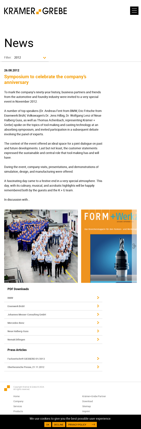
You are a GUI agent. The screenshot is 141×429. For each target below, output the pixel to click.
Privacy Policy (77, 424)
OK (47, 424)
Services (17, 406)
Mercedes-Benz (16, 322)
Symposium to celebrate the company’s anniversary (45, 79)
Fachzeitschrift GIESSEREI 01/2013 (26, 358)
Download (87, 401)
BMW (10, 297)
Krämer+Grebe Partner (94, 396)
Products (18, 411)
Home (16, 396)
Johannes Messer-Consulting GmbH (27, 314)
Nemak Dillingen (16, 339)
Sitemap (86, 406)
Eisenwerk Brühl (16, 306)
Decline (58, 424)
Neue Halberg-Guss (18, 331)
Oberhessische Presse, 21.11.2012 (26, 367)
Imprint (86, 411)
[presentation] (134, 246)
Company (18, 401)
